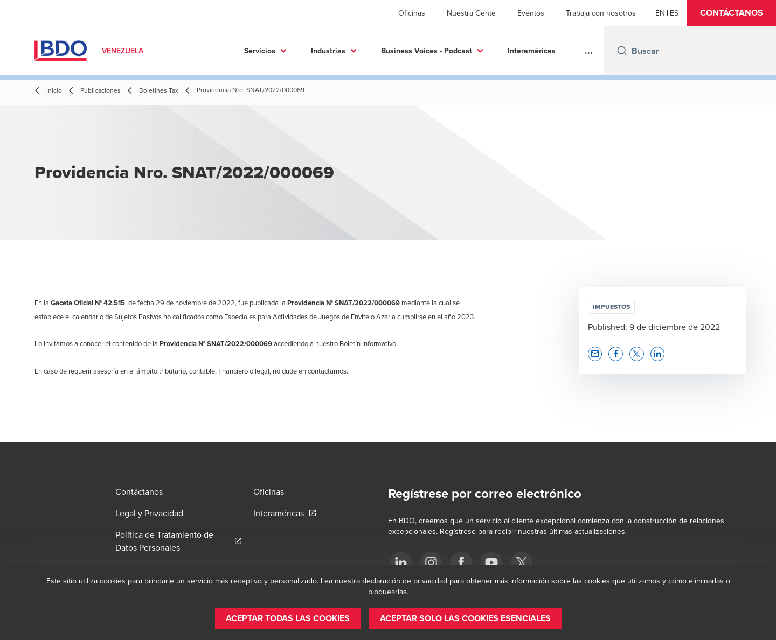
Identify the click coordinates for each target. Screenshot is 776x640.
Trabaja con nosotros (601, 13)
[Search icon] (621, 50)
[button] (731, 13)
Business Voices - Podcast (352, 50)
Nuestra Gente (471, 13)
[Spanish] (674, 13)
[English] (660, 13)
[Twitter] (522, 562)
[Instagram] (431, 562)
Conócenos (528, 50)
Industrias (254, 50)
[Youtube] (491, 562)
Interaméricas (457, 50)
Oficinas (411, 13)
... (589, 51)
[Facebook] (461, 562)
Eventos (530, 13)
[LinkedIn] (401, 562)
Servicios (185, 50)
